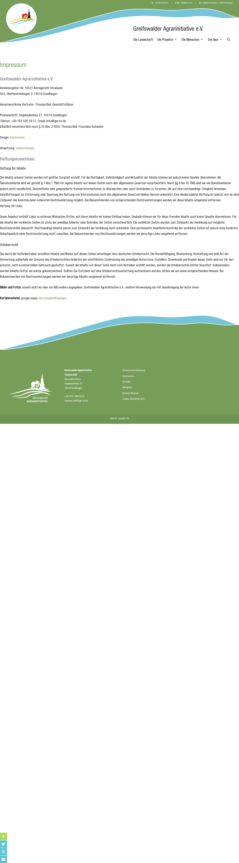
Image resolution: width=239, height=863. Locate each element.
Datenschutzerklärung (134, 370)
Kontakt (127, 382)
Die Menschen (194, 40)
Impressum (128, 376)
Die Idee (216, 40)
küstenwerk (17, 137)
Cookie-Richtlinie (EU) (133, 399)
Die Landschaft (143, 40)
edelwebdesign (25, 148)
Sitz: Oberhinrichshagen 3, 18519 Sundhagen (216, 3)
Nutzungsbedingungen (53, 298)
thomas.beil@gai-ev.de (76, 401)
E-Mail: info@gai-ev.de (183, 3)
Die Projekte (168, 40)
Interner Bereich (131, 393)
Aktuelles (127, 387)
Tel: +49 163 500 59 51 (159, 3)
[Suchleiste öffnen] (228, 40)
